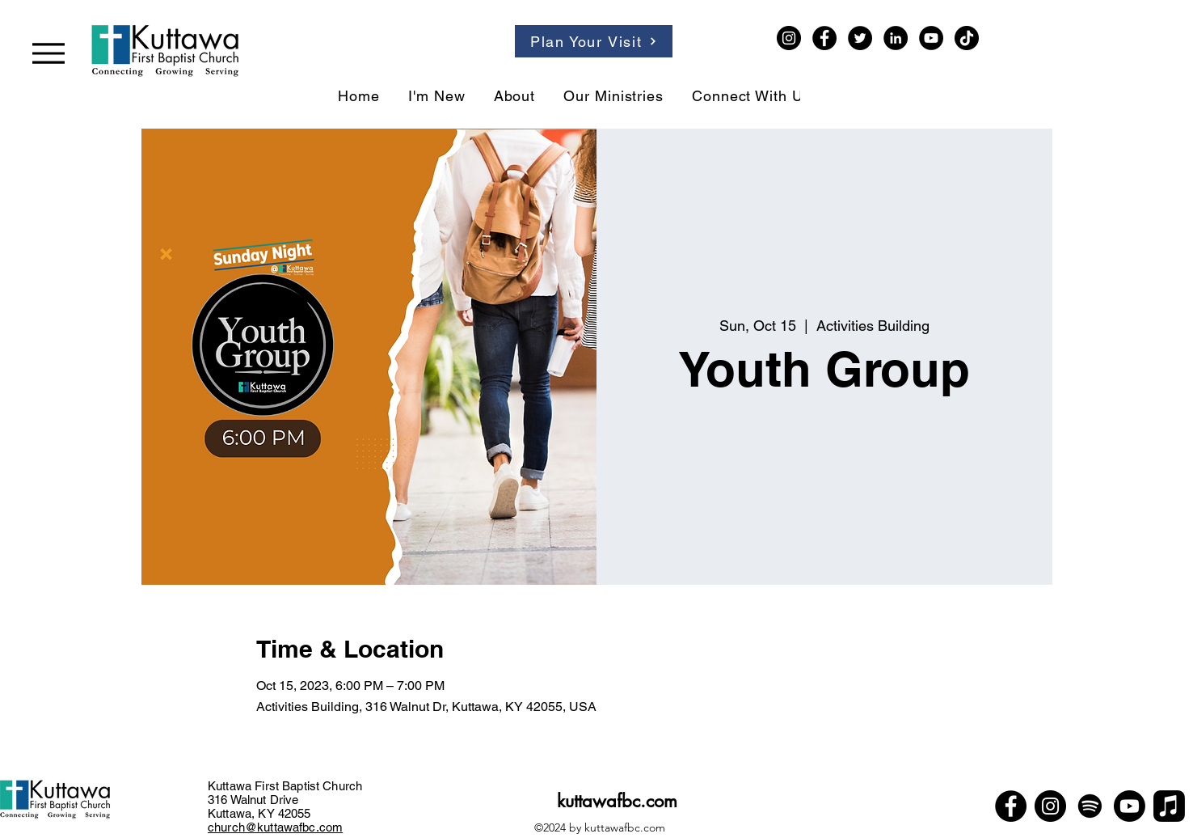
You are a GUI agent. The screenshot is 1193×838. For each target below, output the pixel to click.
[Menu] (48, 53)
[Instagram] (789, 38)
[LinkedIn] (895, 38)
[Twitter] (860, 38)
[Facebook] (824, 38)
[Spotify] (1090, 806)
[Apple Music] (1169, 806)
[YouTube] (931, 38)
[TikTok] (967, 38)
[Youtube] (1129, 806)
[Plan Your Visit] (593, 41)
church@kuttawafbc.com (275, 827)
